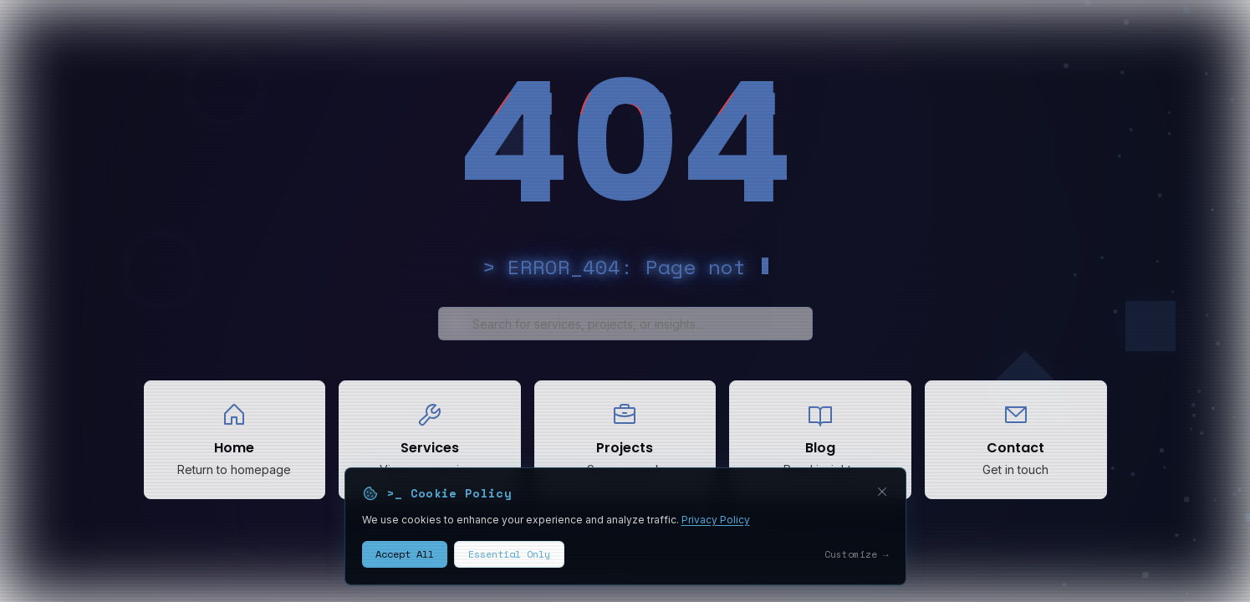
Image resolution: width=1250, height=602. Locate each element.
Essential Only (509, 562)
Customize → (856, 562)
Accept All (404, 562)
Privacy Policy (715, 527)
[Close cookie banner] (882, 499)
